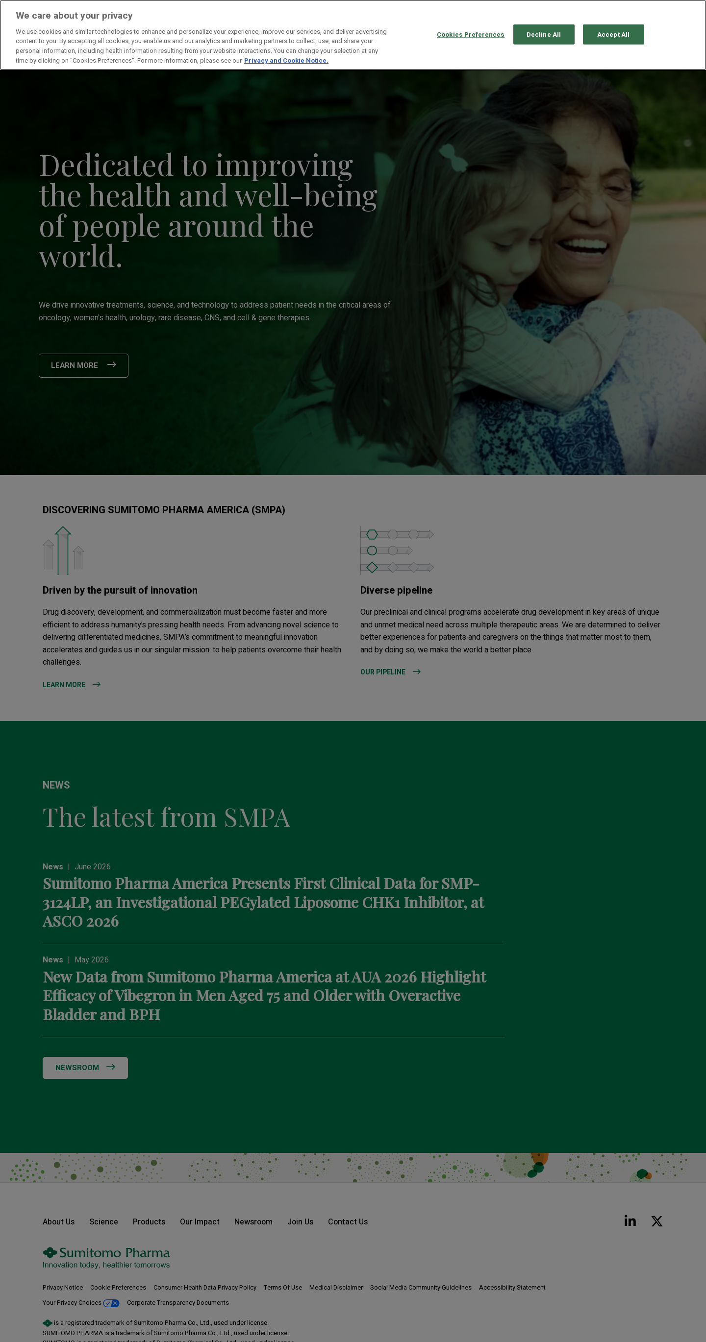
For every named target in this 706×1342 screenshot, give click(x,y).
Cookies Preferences (470, 34)
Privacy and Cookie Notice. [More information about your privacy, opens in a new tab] (286, 60)
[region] (353, 35)
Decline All (544, 34)
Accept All (613, 34)
